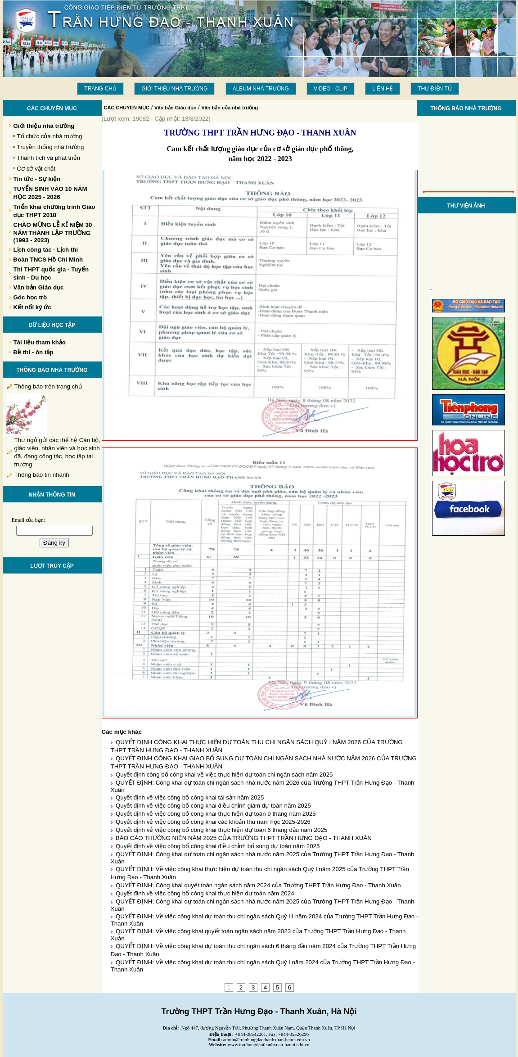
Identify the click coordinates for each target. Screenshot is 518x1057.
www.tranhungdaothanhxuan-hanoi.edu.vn (268, 1044)
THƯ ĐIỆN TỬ (434, 89)
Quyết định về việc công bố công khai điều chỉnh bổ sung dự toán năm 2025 (218, 846)
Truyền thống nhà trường (50, 147)
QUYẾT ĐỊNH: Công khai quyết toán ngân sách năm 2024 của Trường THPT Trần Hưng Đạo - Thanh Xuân (258, 885)
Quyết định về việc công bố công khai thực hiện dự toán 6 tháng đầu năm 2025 (221, 830)
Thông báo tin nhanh (41, 474)
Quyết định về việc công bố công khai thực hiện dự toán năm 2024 (205, 893)
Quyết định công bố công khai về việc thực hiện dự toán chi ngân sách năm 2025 (224, 774)
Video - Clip (330, 89)
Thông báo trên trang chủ (48, 386)
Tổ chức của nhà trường (49, 136)
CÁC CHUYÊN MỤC (127, 107)
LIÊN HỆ (382, 89)
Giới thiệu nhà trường (174, 89)
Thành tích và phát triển (49, 157)
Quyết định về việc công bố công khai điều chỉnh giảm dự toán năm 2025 (213, 805)
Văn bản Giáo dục (175, 107)
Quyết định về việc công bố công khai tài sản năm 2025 (190, 797)
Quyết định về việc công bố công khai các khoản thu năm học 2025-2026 (213, 821)
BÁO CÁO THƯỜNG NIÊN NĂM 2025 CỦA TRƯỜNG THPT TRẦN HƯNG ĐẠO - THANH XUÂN (244, 838)
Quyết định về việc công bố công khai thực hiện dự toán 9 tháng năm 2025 (216, 813)
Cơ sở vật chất (36, 168)
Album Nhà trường (261, 89)
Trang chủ (100, 89)
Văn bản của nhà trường (229, 107)
